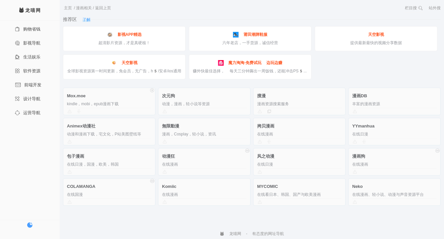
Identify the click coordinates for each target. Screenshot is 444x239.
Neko (357, 186)
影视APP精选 (124, 35)
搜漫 (261, 95)
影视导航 (27, 42)
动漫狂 (168, 156)
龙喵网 (230, 233)
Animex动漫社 (81, 125)
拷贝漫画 (265, 125)
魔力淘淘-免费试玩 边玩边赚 (250, 63)
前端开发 (28, 84)
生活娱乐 (27, 56)
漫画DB (359, 95)
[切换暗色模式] (30, 225)
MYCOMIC (267, 186)
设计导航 (27, 98)
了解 (86, 19)
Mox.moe (76, 95)
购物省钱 (27, 29)
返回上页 (103, 8)
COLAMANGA (81, 186)
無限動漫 (170, 125)
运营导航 (27, 112)
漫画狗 (358, 156)
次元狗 (168, 95)
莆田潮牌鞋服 (250, 35)
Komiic (169, 186)
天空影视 (376, 34)
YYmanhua (363, 125)
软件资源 (27, 70)
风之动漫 (265, 156)
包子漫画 (75, 156)
